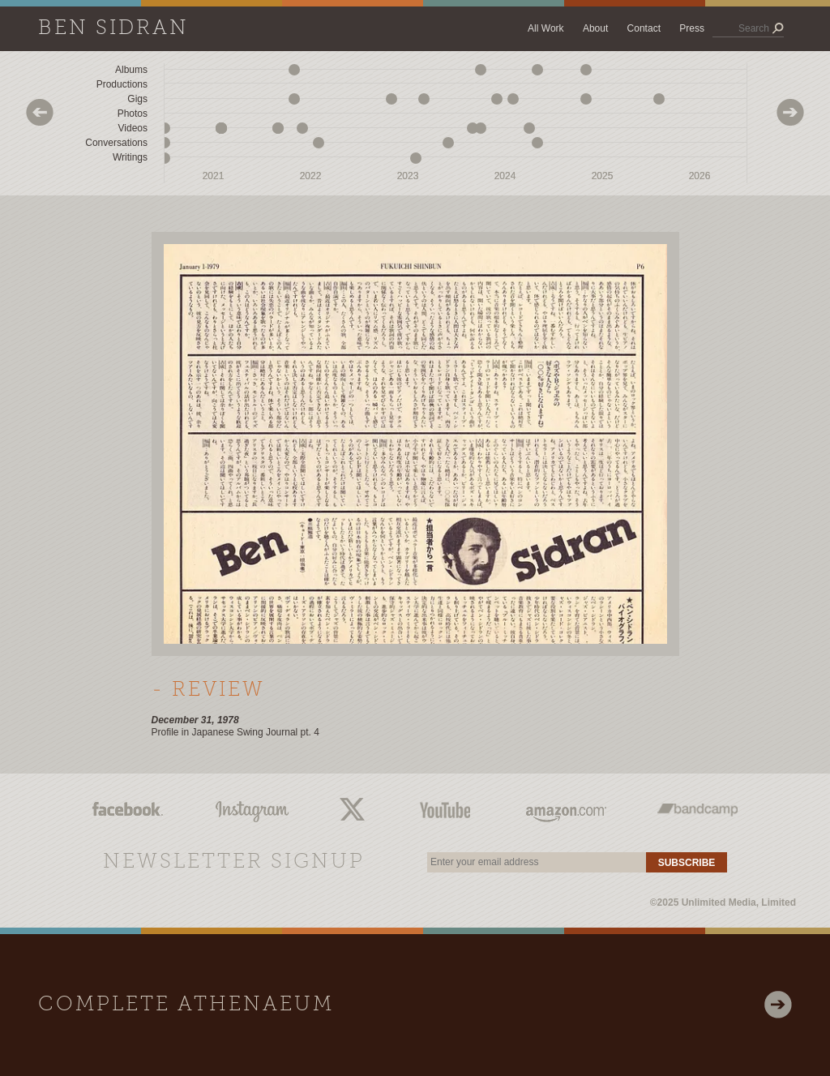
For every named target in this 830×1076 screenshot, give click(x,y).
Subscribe (687, 862)
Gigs (137, 99)
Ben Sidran (113, 29)
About (595, 28)
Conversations (116, 142)
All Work (545, 28)
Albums (131, 69)
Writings (130, 157)
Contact (644, 28)
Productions (122, 84)
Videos (133, 128)
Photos (133, 113)
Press (691, 28)
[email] (536, 862)
